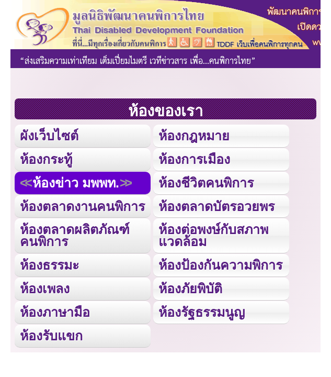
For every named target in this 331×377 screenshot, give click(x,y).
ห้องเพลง (45, 288)
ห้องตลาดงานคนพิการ (82, 206)
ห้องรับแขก (51, 335)
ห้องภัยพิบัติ (190, 288)
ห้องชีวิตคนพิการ (206, 182)
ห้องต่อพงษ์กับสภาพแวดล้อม (213, 235)
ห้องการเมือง (194, 159)
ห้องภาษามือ (55, 312)
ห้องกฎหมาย (194, 135)
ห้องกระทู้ (46, 159)
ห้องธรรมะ (49, 265)
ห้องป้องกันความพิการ (220, 265)
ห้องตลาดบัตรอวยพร (216, 206)
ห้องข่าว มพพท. (75, 182)
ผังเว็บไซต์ (49, 135)
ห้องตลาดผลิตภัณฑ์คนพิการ (75, 235)
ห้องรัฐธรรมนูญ (201, 312)
